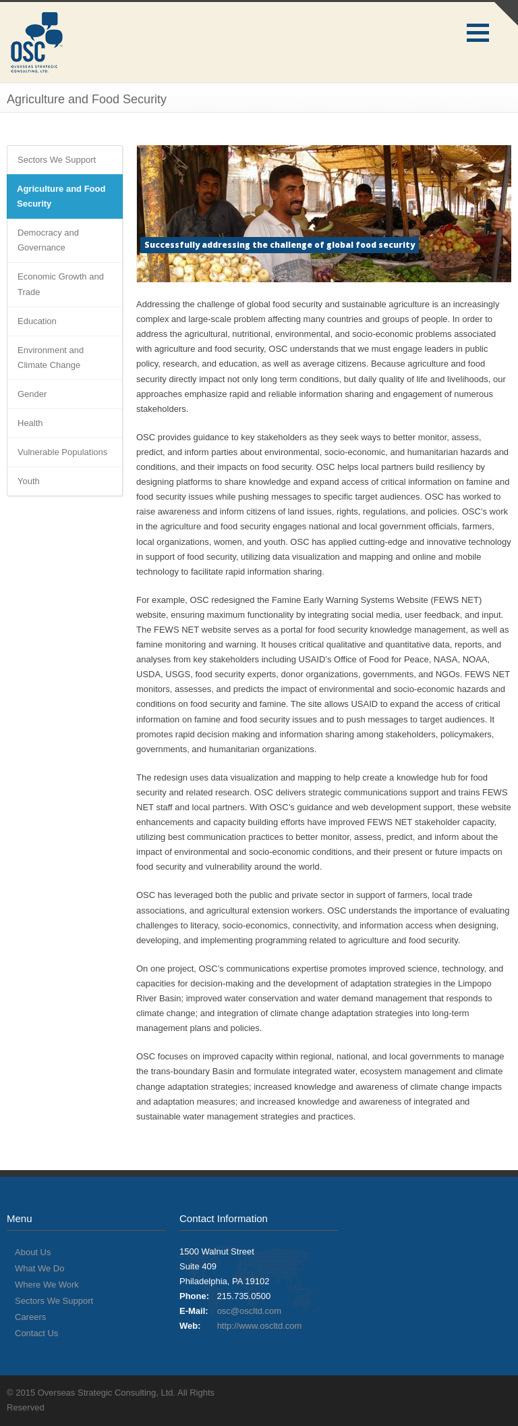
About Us (33, 1252)
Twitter (443, 1392)
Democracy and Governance (48, 240)
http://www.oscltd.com (259, 1326)
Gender (32, 394)
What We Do (39, 1268)
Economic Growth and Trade (61, 283)
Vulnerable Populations (62, 452)
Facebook (470, 1392)
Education (37, 321)
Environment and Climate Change (51, 357)
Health (30, 423)
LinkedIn (497, 1392)
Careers (30, 1317)
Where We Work (47, 1284)
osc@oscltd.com (249, 1311)
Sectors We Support (57, 160)
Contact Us (36, 1333)
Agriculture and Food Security (61, 196)
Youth (29, 481)
